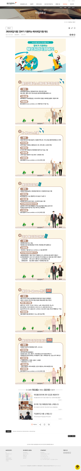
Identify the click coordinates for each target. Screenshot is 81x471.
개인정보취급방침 (8, 458)
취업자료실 (25, 456)
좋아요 (34, 424)
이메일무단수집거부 (9, 459)
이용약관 (7, 456)
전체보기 (9, 28)
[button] (70, 436)
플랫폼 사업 (25, 455)
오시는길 (7, 455)
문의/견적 (24, 458)
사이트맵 (7, 460)
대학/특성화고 (25, 452)
